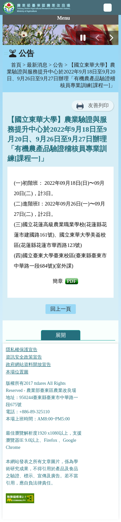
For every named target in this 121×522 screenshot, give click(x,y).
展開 (60, 335)
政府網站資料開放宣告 (28, 364)
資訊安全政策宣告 (24, 357)
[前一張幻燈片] (97, 38)
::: (6, 53)
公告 (58, 65)
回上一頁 (60, 309)
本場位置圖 (17, 372)
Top (114, 515)
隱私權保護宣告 (21, 349)
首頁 (16, 65)
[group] (60, 35)
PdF (71, 281)
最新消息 (37, 65)
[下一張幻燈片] (111, 38)
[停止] (83, 38)
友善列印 (98, 105)
